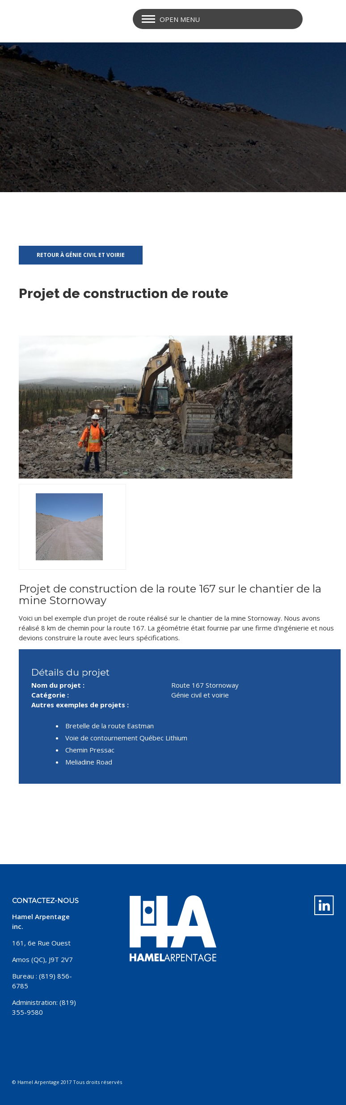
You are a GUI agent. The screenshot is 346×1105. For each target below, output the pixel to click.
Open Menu (180, 19)
